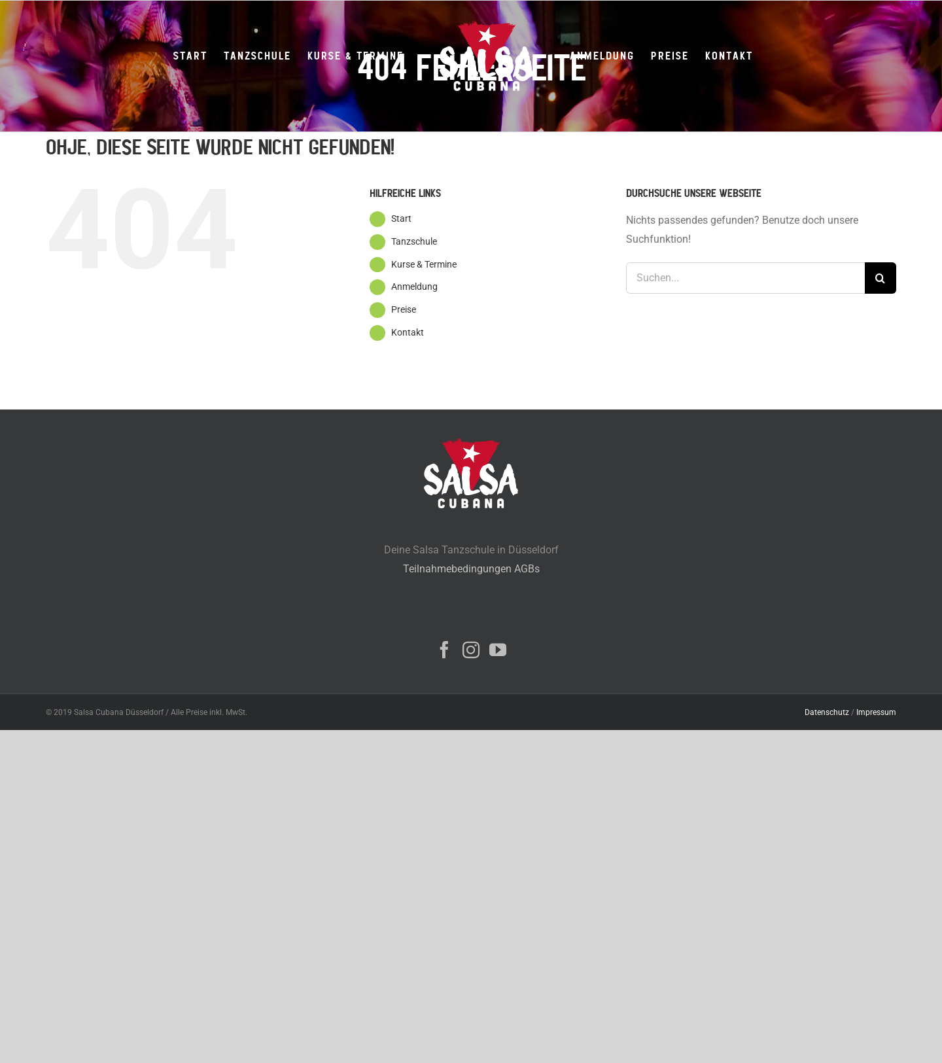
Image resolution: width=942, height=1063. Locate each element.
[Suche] (880, 278)
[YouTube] (497, 649)
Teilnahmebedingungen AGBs (471, 569)
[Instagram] (471, 649)
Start (401, 218)
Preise (403, 309)
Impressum (876, 712)
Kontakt (407, 332)
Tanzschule (414, 241)
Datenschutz (827, 712)
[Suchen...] (745, 278)
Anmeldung (414, 286)
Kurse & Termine (424, 264)
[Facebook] (444, 649)
